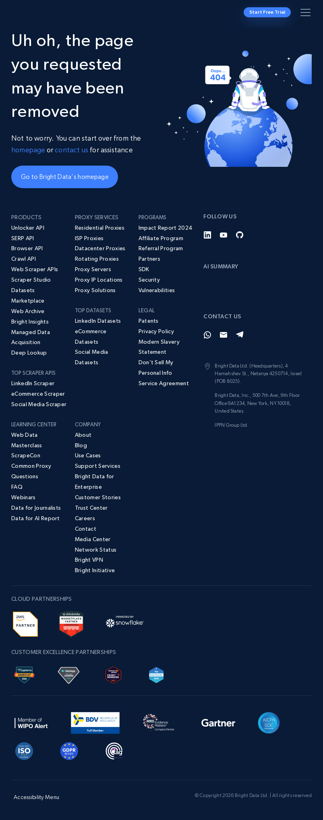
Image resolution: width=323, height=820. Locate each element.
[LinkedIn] (207, 235)
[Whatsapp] (207, 335)
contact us (71, 149)
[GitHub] (240, 235)
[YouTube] (223, 235)
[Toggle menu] (307, 14)
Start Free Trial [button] (267, 12)
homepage (28, 149)
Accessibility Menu (36, 797)
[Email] (223, 335)
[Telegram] (240, 335)
